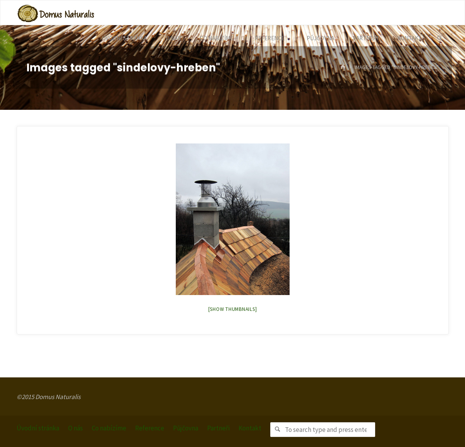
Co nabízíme (109, 428)
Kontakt (250, 428)
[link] (440, 38)
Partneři (218, 428)
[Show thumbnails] (232, 309)
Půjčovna (185, 428)
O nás (75, 428)
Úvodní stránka (38, 428)
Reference (149, 428)
